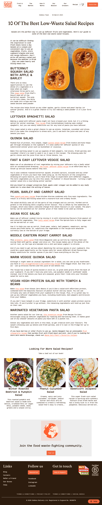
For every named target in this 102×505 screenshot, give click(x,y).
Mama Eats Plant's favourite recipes (61, 335)
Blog (5, 472)
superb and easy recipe (25, 196)
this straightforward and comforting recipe (40, 264)
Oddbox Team (44, 15)
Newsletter (33, 472)
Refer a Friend (9, 478)
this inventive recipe (53, 315)
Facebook (32, 479)
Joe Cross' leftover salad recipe (54, 167)
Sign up (51, 453)
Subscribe (92, 4)
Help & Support (60, 472)
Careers (6, 475)
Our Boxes (7, 482)
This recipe (41, 123)
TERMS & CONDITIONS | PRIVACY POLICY (34, 494)
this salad (19, 289)
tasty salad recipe (46, 220)
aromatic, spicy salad (24, 240)
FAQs (5, 485)
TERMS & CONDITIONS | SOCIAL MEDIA (69, 494)
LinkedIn (32, 486)
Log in (82, 4)
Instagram (32, 482)
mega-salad (19, 93)
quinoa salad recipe (57, 143)
